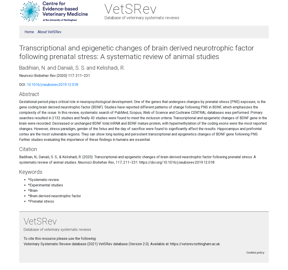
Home (29, 32)
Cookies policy (255, 252)
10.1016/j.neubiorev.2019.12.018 (52, 84)
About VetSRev (49, 32)
